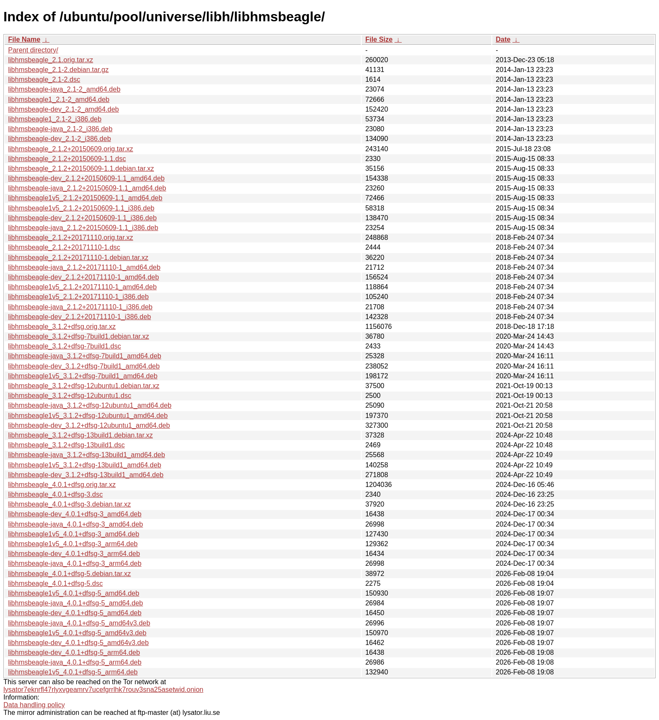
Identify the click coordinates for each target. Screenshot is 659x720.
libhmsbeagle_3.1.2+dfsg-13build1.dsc (66, 445)
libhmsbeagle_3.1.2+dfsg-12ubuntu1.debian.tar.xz (83, 385)
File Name (24, 39)
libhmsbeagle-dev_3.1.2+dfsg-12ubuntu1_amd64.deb (89, 425)
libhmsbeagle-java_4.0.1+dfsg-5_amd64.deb (75, 603)
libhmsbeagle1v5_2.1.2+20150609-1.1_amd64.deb (85, 198)
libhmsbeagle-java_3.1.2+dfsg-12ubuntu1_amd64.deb (89, 405)
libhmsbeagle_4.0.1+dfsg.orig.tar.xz (62, 484)
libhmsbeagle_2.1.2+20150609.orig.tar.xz (70, 149)
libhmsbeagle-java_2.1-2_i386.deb (60, 128)
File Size (378, 39)
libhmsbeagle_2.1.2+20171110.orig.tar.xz (70, 237)
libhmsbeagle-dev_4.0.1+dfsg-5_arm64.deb (74, 652)
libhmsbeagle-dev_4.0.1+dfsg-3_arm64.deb (74, 553)
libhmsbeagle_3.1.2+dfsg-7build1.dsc (64, 346)
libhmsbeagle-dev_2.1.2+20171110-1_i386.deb (79, 316)
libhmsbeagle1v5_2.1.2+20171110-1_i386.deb (78, 296)
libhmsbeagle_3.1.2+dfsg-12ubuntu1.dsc (69, 395)
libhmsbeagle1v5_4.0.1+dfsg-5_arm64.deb (73, 672)
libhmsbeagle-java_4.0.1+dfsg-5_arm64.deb (75, 662)
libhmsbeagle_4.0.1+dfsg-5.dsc (55, 583)
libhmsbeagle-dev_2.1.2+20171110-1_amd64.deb (83, 277)
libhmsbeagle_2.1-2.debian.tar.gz (58, 69)
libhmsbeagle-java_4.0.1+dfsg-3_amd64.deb (75, 524)
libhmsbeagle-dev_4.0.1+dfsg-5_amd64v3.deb (78, 642)
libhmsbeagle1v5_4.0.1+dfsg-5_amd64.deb (73, 593)
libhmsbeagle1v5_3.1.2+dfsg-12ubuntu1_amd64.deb (88, 415)
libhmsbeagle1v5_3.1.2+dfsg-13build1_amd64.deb (84, 465)
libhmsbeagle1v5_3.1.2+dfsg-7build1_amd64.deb (82, 376)
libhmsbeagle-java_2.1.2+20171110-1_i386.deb (80, 307)
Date (503, 39)
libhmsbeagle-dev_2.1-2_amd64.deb (63, 109)
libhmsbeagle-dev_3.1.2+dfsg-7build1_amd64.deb (84, 366)
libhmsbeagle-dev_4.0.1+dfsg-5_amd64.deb (75, 612)
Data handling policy (34, 704)
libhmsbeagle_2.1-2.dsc (44, 79)
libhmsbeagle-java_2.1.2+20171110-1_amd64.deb (84, 267)
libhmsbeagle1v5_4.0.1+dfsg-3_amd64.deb (73, 534)
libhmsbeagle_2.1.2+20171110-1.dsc (64, 247)
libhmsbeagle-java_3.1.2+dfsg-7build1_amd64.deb (84, 356)
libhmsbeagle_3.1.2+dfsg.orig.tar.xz (62, 326)
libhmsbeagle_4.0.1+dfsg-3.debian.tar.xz (69, 504)
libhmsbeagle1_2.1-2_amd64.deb (59, 99)
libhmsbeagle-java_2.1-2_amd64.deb (64, 89)
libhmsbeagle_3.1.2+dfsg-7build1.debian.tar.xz (78, 336)
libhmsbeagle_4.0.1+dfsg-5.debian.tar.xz (69, 573)
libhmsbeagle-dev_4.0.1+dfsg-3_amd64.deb (75, 514)
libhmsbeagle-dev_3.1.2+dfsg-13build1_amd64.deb (85, 474)
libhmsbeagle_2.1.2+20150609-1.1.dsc (67, 158)
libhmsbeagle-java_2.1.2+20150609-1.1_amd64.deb (87, 188)
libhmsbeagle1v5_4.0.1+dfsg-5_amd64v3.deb (77, 632)
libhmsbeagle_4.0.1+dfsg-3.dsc (55, 494)
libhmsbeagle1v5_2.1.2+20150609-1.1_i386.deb (81, 208)
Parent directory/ (33, 50)
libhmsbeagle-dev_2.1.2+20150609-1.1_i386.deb (82, 218)
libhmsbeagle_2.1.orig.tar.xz (50, 59)
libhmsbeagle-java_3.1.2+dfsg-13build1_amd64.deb (86, 454)
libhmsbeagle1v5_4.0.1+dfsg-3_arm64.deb (73, 543)
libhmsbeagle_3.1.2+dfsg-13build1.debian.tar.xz (80, 435)
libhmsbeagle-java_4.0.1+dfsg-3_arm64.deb (75, 563)
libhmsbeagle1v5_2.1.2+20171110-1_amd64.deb (82, 287)
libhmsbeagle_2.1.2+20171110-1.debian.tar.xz (78, 257)
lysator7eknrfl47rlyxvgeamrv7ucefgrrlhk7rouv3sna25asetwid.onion (103, 689)
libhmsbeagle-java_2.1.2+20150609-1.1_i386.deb (83, 227)
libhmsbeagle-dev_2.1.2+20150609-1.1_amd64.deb (86, 178)
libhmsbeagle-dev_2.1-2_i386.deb (59, 138)
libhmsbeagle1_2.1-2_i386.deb (55, 119)
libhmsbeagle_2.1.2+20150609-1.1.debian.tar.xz (81, 168)
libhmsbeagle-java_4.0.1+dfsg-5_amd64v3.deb (79, 623)
